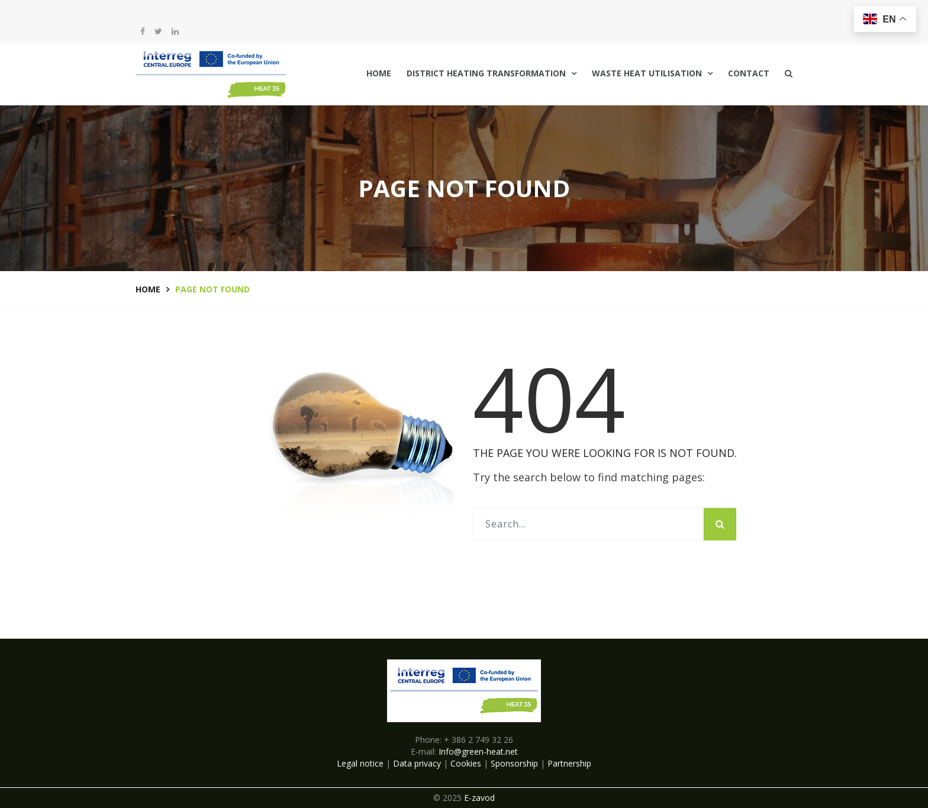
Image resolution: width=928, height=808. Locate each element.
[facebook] (142, 31)
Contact (748, 73)
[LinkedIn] (175, 31)
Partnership (569, 763)
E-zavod (479, 797)
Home (378, 73)
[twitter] (158, 31)
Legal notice (360, 763)
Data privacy (417, 763)
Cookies (465, 763)
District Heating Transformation (486, 73)
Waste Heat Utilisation (647, 73)
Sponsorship (514, 763)
